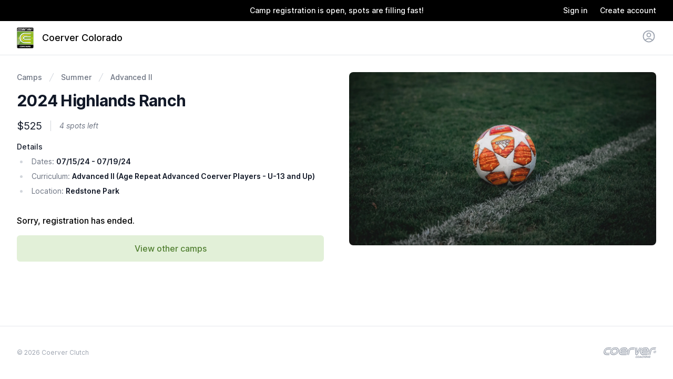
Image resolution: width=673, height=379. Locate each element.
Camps (29, 77)
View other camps (171, 248)
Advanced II (131, 77)
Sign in (575, 10)
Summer (76, 77)
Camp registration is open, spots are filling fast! (337, 10)
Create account (628, 10)
